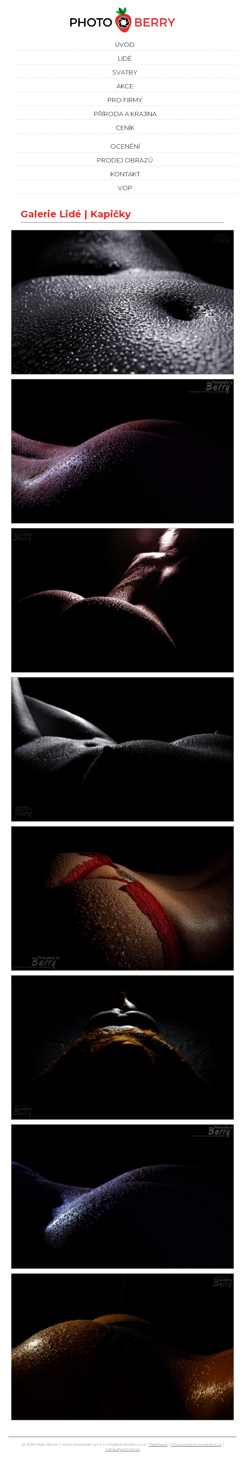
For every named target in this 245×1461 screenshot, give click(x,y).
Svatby (125, 72)
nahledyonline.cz (122, 1449)
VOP (125, 188)
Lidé (125, 58)
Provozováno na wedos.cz (196, 1444)
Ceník (125, 127)
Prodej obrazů (125, 160)
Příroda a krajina (125, 114)
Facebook (158, 1444)
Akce (125, 86)
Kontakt (125, 174)
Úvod (125, 44)
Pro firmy (124, 100)
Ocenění (125, 146)
